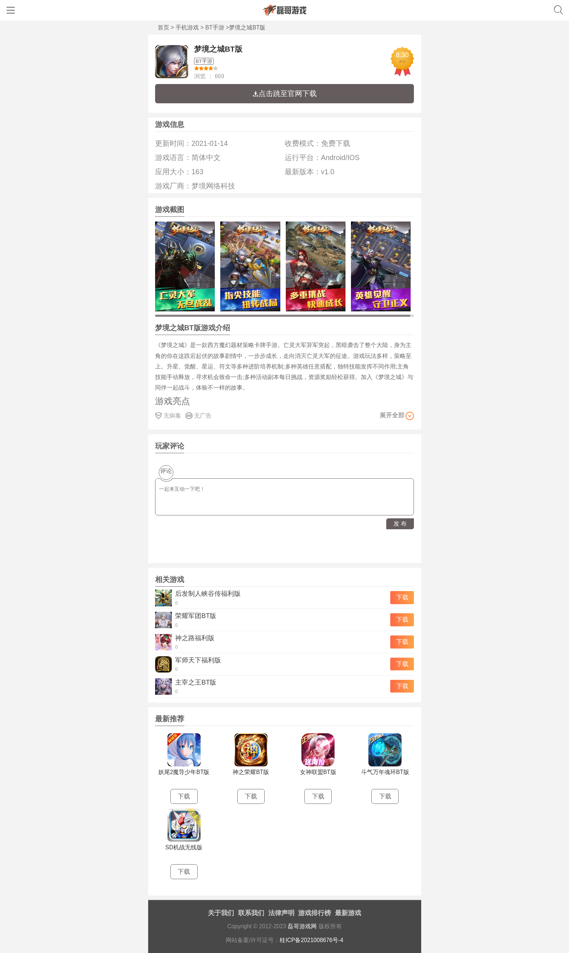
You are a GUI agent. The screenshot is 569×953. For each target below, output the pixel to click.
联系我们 (251, 913)
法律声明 (281, 913)
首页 (163, 27)
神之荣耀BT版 (251, 772)
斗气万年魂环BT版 (385, 772)
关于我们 (221, 913)
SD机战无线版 (183, 847)
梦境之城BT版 (218, 49)
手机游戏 (187, 27)
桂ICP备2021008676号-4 (311, 940)
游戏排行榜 (314, 913)
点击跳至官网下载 (285, 93)
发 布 (400, 524)
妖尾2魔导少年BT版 (184, 772)
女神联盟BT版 (318, 772)
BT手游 (214, 27)
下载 (402, 597)
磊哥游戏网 (302, 926)
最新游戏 (348, 913)
